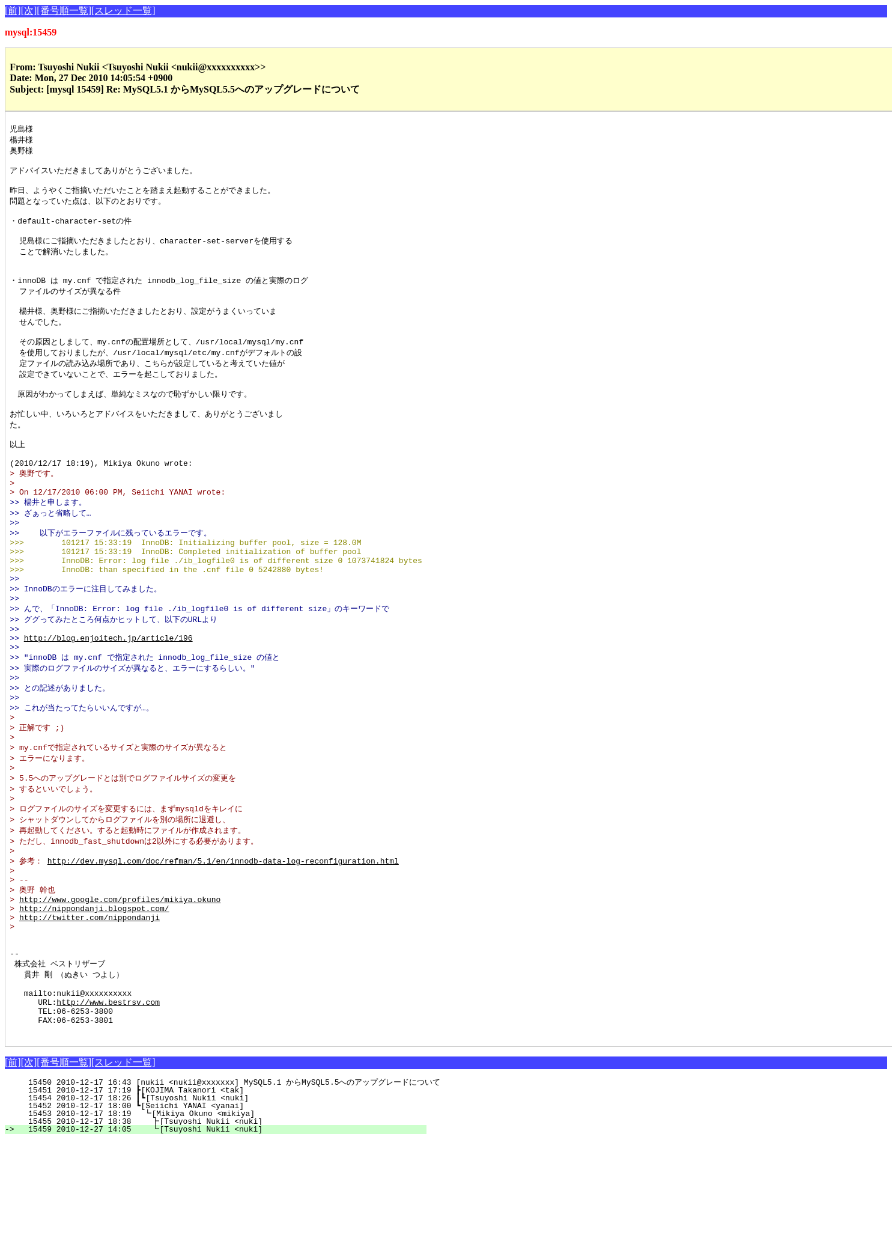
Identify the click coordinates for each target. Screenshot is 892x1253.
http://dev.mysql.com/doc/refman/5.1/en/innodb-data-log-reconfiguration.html (223, 943)
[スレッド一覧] (123, 10)
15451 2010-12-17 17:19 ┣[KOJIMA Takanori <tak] (222, 1202)
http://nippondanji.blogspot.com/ (94, 998)
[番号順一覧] (64, 10)
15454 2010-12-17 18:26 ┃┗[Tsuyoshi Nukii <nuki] (220, 1209)
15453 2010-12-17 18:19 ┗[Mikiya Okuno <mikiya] (222, 1225)
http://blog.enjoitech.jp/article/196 (108, 697)
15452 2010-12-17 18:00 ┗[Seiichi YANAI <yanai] (222, 1217)
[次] (29, 10)
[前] (13, 10)
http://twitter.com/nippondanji (89, 1009)
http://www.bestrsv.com (108, 1108)
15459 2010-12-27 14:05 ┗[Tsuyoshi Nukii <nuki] (221, 1241)
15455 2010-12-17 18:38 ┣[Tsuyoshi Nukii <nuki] (221, 1233)
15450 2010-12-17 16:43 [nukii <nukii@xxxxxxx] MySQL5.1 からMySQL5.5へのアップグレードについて (229, 1194)
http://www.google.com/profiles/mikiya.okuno (119, 988)
